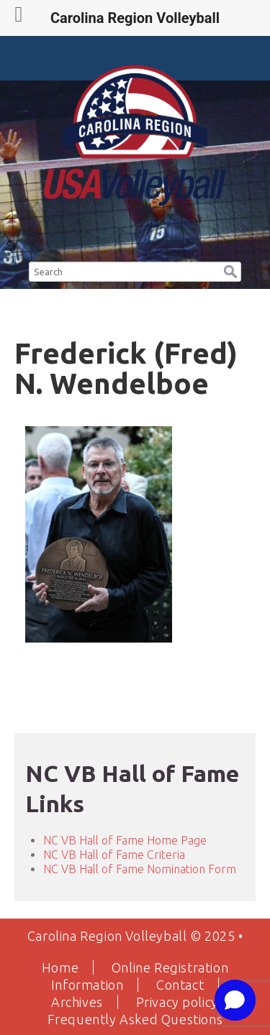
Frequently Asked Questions (135, 1019)
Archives (77, 1002)
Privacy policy (177, 1002)
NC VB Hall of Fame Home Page (125, 840)
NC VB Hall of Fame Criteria (114, 854)
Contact (180, 985)
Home (60, 967)
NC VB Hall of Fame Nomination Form (139, 868)
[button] (230, 269)
